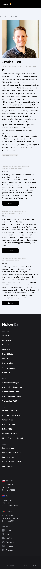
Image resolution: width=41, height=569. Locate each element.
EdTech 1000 (7, 429)
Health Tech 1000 (9, 466)
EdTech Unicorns (8, 420)
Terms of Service (8, 368)
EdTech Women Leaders (11, 424)
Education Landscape (11, 415)
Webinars (6, 373)
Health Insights (8, 448)
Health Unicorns (8, 457)
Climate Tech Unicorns (11, 392)
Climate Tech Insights (10, 383)
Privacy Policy (7, 363)
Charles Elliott (14, 16)
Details (10, 203)
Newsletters (6, 349)
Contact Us (6, 345)
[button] (36, 4)
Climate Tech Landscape (12, 387)
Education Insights (9, 411)
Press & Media (7, 354)
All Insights (6, 340)
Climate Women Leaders (12, 396)
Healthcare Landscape (11, 453)
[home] (6, 4)
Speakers (3, 16)
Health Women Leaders (11, 462)
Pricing (5, 359)
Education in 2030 (9, 434)
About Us (6, 336)
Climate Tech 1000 (9, 401)
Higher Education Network (12, 438)
